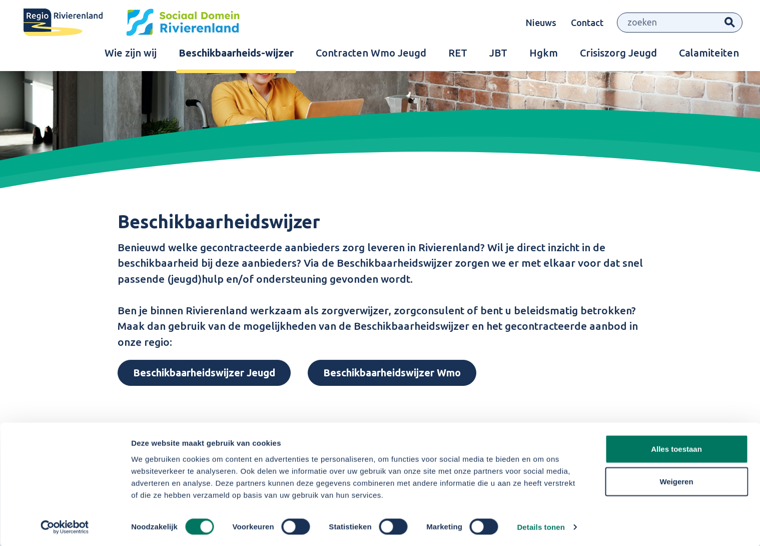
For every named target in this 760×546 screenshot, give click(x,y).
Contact (587, 24)
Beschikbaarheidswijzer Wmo (392, 372)
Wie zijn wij (131, 55)
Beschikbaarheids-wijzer (236, 55)
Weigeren (676, 480)
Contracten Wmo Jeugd (371, 55)
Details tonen (540, 526)
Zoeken (729, 24)
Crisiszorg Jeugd (618, 55)
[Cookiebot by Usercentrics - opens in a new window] (65, 526)
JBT (498, 55)
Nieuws (541, 24)
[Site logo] (140, 24)
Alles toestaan (676, 447)
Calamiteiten (709, 55)
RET (457, 55)
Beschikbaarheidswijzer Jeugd (204, 372)
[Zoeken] (667, 24)
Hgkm (543, 55)
